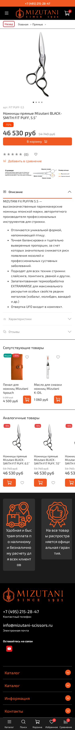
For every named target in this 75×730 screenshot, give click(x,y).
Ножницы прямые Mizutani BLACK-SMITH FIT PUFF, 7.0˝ (47, 460)
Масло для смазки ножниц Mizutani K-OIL (48, 388)
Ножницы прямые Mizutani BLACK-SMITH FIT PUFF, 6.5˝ (16, 460)
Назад (9, 24)
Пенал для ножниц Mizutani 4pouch (15, 388)
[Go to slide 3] (39, 102)
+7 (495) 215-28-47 (37, 3)
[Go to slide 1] (33, 102)
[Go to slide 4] (41, 102)
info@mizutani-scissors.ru (28, 625)
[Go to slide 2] (36, 102)
